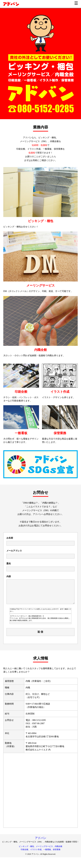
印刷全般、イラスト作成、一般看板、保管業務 (40, 854)
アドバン (40, 842)
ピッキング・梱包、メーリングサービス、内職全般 (40, 851)
